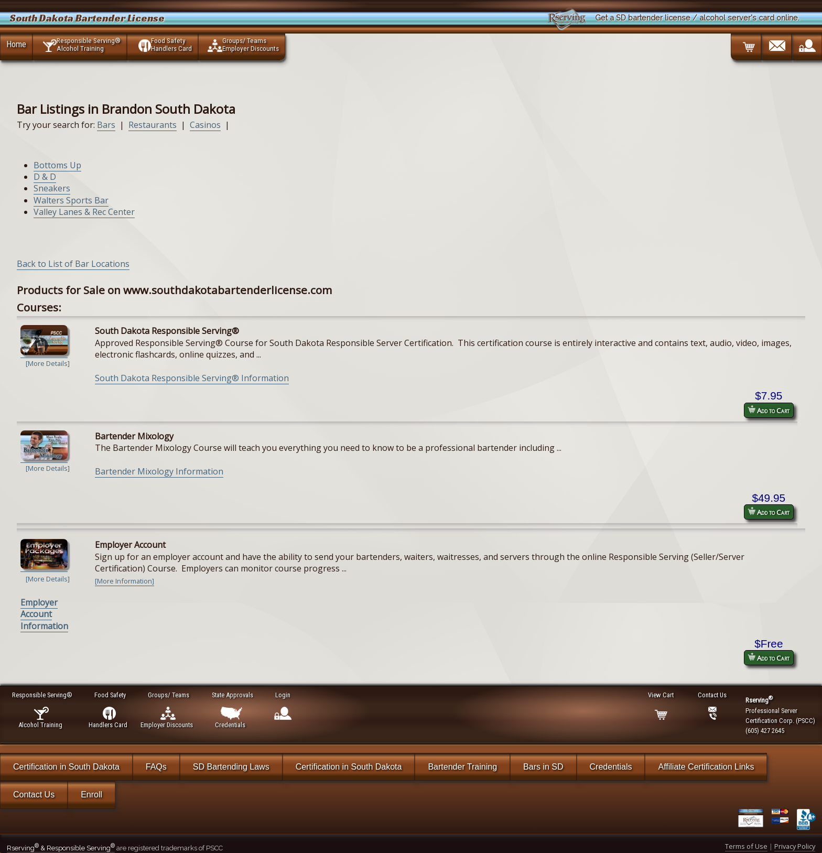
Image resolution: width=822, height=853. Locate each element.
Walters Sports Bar (71, 200)
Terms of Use (746, 846)
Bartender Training (462, 766)
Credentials (611, 766)
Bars (106, 125)
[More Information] (124, 581)
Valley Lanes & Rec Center (84, 212)
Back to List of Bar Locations (73, 263)
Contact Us (34, 794)
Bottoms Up (57, 165)
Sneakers (52, 188)
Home (16, 44)
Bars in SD (543, 766)
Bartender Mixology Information (159, 471)
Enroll (91, 794)
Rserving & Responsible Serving (61, 848)
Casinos (205, 125)
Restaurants (152, 125)
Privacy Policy (794, 846)
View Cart (661, 695)
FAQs (156, 766)
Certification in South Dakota (66, 766)
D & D (45, 176)
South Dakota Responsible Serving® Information (192, 378)
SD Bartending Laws (231, 766)
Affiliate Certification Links (706, 766)
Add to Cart (768, 410)
